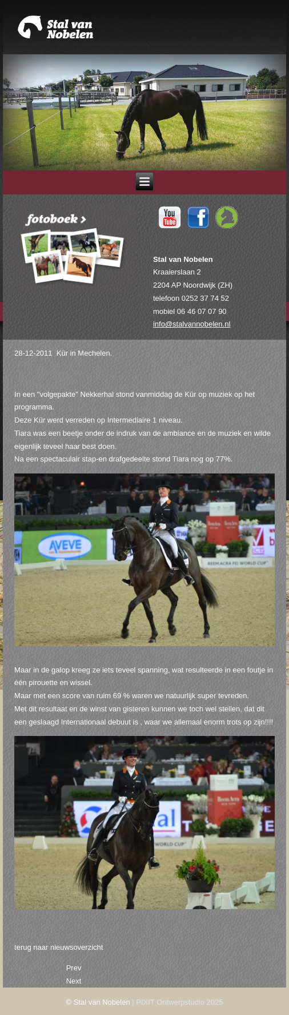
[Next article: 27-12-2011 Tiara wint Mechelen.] (74, 981)
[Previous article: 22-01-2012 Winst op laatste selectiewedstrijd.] (74, 968)
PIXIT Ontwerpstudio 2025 (179, 1002)
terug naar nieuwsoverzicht (58, 947)
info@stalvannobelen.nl (191, 324)
